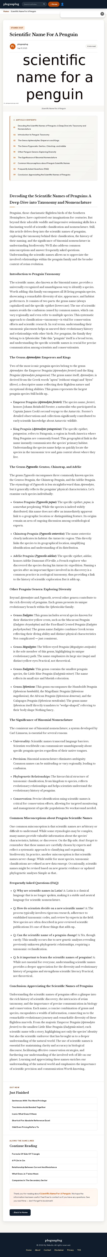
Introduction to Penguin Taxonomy (33, 134)
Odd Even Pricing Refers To (25, 1127)
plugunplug (11, 4)
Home (28, 1250)
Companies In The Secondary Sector (30, 1180)
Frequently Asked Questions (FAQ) (33, 169)
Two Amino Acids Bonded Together (29, 1107)
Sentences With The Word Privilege (29, 1100)
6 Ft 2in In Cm (18, 1160)
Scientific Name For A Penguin (55, 1193)
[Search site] (34, 4)
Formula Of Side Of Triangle (26, 1154)
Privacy (70, 1250)
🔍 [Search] (44, 4)
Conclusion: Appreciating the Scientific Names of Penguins (44, 174)
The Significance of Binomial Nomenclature (37, 157)
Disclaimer (59, 1250)
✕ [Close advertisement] (102, 14)
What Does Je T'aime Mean (25, 1173)
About (37, 1250)
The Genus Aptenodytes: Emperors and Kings (38, 140)
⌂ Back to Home (20, 1212)
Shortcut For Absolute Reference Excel (31, 1120)
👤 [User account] (62, 4)
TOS (79, 1250)
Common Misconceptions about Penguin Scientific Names (44, 163)
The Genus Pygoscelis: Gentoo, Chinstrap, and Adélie (42, 146)
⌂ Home (53, 4)
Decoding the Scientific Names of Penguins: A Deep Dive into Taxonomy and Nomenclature (52, 127)
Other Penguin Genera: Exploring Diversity (37, 152)
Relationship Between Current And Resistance (34, 1167)
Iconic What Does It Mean (24, 1114)
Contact (47, 1250)
